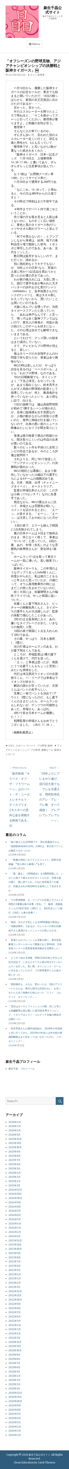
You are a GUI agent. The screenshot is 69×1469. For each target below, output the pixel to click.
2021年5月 (14, 1371)
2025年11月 (14, 1143)
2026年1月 (14, 1134)
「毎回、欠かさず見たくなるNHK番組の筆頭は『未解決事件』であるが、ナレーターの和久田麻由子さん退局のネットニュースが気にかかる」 (34, 926)
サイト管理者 (37, 74)
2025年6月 (14, 1164)
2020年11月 (15, 1397)
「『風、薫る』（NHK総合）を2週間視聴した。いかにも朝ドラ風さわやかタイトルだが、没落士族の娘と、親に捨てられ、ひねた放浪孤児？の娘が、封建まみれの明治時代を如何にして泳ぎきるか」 (35, 882)
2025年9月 (14, 1151)
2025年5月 (14, 1168)
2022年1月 (14, 1337)
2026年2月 (14, 1130)
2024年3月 (14, 1227)
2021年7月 (14, 1363)
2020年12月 (15, 1392)
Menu (36, 44)
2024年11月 (15, 1193)
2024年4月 (14, 1223)
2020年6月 (14, 1418)
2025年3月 (14, 1177)
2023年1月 (14, 1287)
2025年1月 (14, 1185)
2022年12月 (15, 1291)
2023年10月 (15, 1248)
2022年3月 (14, 1329)
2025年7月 (14, 1160)
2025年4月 (14, 1172)
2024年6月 (14, 1215)
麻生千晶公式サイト (52, 10)
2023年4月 (14, 1274)
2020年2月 (14, 1435)
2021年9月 (14, 1354)
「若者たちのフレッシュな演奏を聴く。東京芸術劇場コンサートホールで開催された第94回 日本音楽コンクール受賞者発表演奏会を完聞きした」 (35, 944)
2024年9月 (14, 1202)
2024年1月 (14, 1236)
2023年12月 (15, 1240)
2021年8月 (14, 1359)
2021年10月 (15, 1350)
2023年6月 (14, 1265)
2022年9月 (14, 1304)
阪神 (50, 745)
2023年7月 (14, 1261)
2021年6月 (14, 1367)
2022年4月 (14, 1325)
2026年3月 (14, 1126)
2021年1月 (14, 1388)
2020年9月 (14, 1405)
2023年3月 (14, 1278)
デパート (31, 745)
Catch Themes (46, 1462)
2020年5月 (14, 1422)
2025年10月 (15, 1147)
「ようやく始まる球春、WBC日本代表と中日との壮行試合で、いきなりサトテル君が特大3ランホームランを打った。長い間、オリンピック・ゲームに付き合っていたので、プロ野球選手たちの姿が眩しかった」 (35, 966)
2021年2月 (14, 1384)
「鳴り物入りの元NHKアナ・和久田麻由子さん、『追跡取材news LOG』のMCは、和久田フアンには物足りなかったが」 (35, 846)
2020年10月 (15, 1401)
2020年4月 (14, 1426)
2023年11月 (15, 1244)
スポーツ (20, 745)
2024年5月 (14, 1219)
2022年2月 (14, 1333)
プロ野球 (42, 745)
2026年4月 (14, 1122)
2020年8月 (14, 1409)
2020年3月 (14, 1430)
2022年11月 (15, 1295)
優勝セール (47, 749)
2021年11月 (14, 1346)
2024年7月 (14, 1210)
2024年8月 (14, 1206)
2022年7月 (14, 1312)
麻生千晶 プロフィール (21, 1068)
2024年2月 (14, 1232)
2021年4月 (14, 1376)
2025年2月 (14, 1181)
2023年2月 (14, 1282)
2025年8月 (14, 1155)
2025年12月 (15, 1139)
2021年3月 (14, 1380)
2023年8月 (14, 1257)
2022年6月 (14, 1316)
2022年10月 (15, 1299)
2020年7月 (14, 1413)
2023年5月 (14, 1270)
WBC (11, 745)
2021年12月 (15, 1342)
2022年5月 (14, 1320)
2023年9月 (14, 1253)
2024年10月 (15, 1198)
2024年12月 (15, 1189)
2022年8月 (14, 1308)
